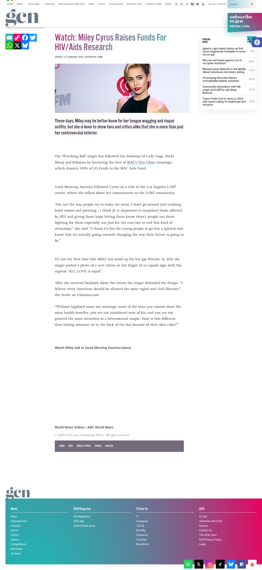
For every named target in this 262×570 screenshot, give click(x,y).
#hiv (70, 439)
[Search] (252, 4)
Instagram (142, 514)
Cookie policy (196, 559)
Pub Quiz (50, 4)
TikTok (140, 518)
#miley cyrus (83, 439)
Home (10, 4)
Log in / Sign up (217, 4)
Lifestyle (15, 518)
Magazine (34, 4)
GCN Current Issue (84, 518)
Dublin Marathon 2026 (71, 4)
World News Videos (70, 420)
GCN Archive (116, 4)
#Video (97, 439)
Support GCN (134, 4)
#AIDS (62, 439)
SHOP (91, 4)
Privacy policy (13, 563)
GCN (201, 502)
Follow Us (142, 502)
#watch (109, 439)
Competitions (153, 4)
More (168, 4)
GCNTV (101, 4)
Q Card (203, 509)
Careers (203, 518)
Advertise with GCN (210, 514)
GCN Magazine (82, 502)
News (20, 4)
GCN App (78, 514)
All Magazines (81, 509)
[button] (257, 42)
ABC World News (100, 420)
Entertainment (19, 514)
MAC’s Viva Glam (141, 162)
